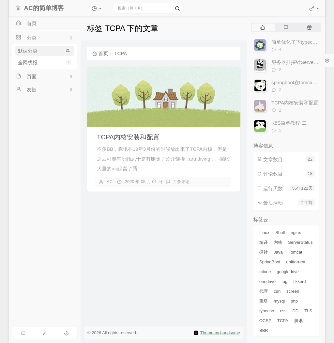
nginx (296, 232)
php (294, 301)
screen (292, 291)
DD (295, 310)
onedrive (267, 281)
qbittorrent (296, 261)
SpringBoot (269, 261)
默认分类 (44, 51)
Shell (280, 232)
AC (110, 181)
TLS (308, 310)
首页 (100, 53)
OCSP (265, 320)
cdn (277, 291)
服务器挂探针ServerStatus (300, 62)
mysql (279, 301)
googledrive (288, 271)
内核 (278, 242)
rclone (265, 271)
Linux (264, 232)
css (283, 310)
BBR (263, 330)
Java (278, 252)
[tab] (262, 27)
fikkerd (299, 281)
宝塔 (263, 301)
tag (284, 281)
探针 (263, 252)
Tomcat (295, 252)
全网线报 (44, 62)
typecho (266, 310)
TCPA (282, 320)
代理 (263, 291)
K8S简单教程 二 (289, 123)
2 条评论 (182, 181)
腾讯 (298, 320)
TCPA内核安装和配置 (128, 137)
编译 (263, 242)
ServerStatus (300, 242)
